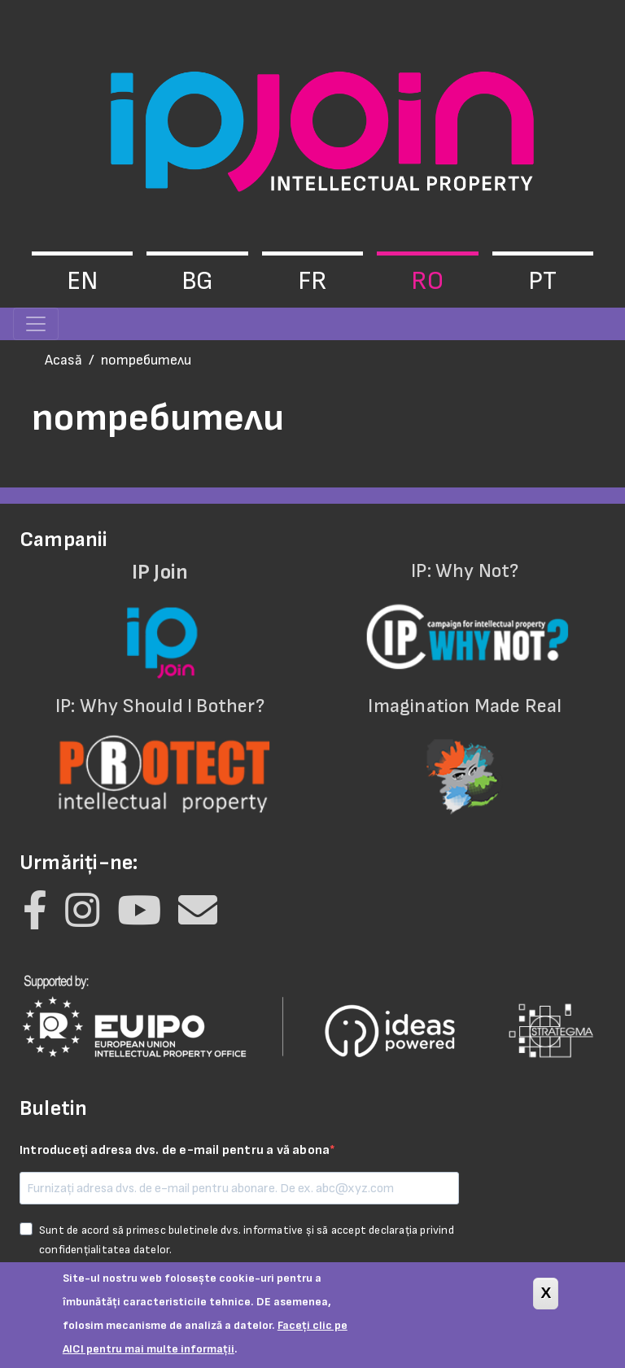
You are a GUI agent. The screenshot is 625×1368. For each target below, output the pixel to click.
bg (197, 281)
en (82, 281)
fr (312, 281)
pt (542, 281)
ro (427, 281)
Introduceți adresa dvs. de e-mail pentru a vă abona (175, 1150)
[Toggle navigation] (36, 324)
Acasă (63, 360)
